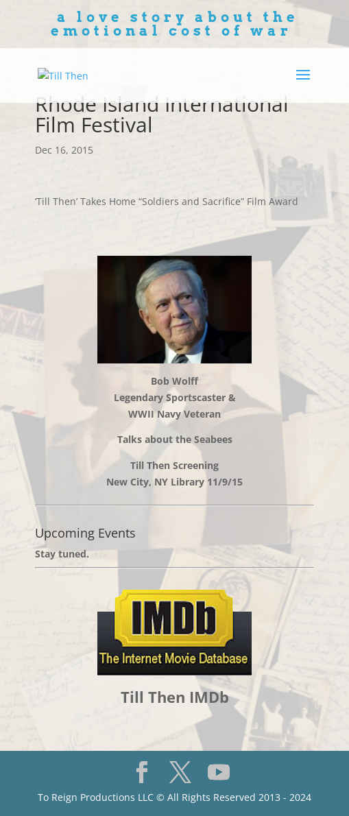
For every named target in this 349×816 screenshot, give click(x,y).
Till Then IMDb (175, 696)
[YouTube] (219, 772)
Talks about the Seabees (174, 439)
